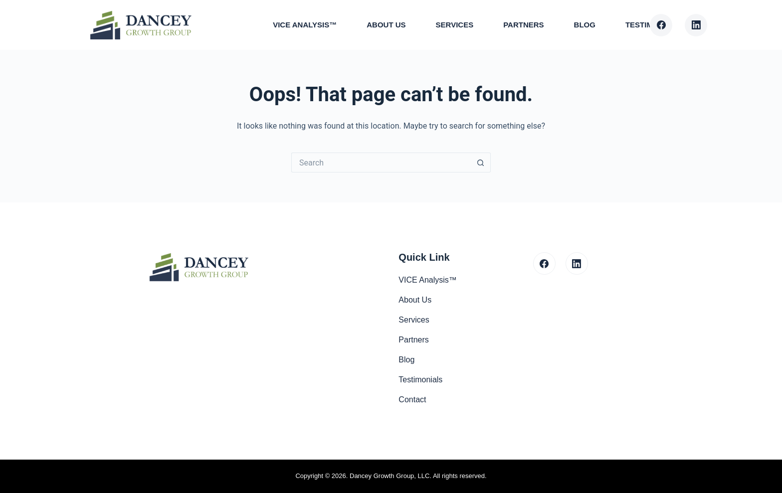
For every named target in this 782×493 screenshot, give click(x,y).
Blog (584, 24)
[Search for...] (381, 162)
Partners (523, 24)
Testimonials (420, 379)
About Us (386, 24)
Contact (412, 399)
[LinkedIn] (696, 25)
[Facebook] (661, 25)
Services (455, 24)
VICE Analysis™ (305, 24)
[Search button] (481, 162)
